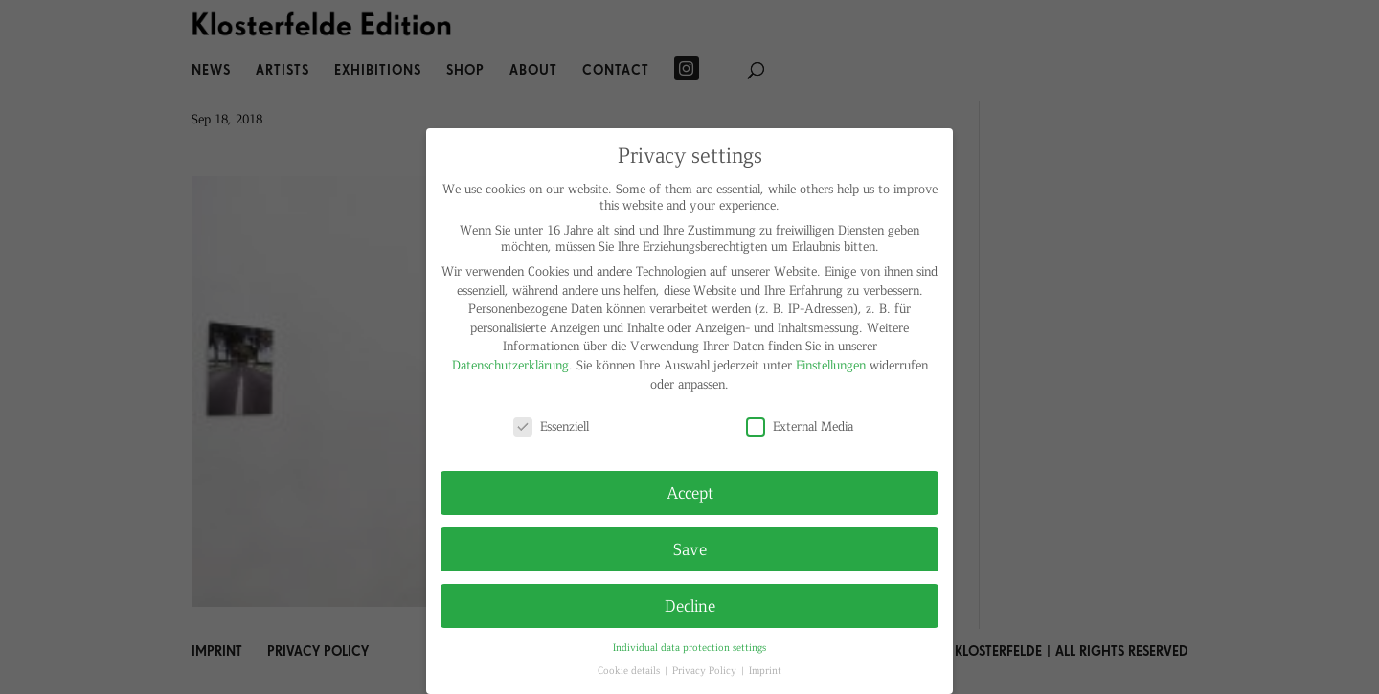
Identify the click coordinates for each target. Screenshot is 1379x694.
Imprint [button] (765, 669)
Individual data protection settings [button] (689, 646)
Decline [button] (690, 605)
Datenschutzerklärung (510, 364)
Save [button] (690, 548)
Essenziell (551, 425)
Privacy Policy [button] (705, 669)
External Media (799, 425)
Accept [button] (690, 492)
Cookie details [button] (630, 669)
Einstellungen (831, 364)
